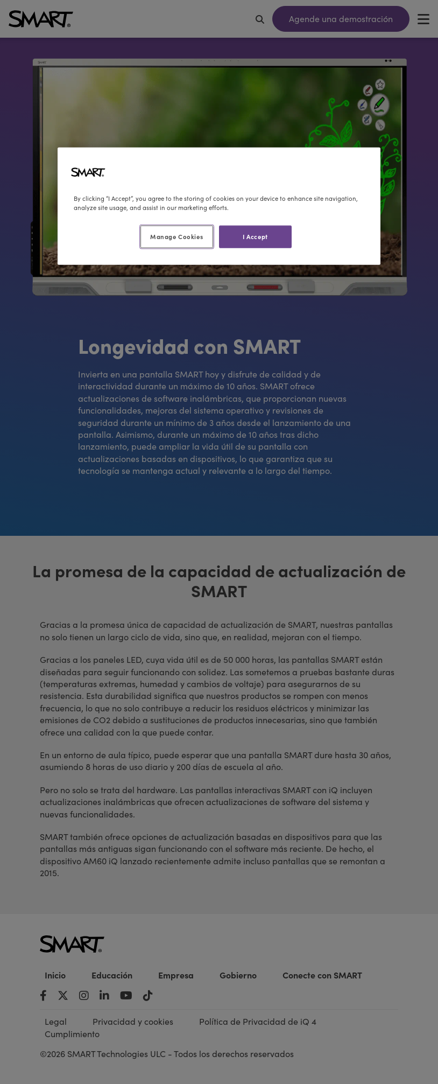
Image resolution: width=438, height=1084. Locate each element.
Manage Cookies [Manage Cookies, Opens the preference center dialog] (176, 236)
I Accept (255, 236)
